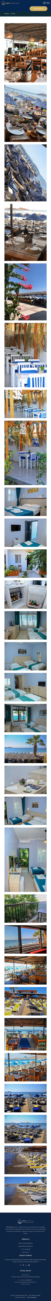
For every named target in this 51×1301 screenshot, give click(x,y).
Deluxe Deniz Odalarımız (25, 1243)
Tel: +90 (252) (25, 1280)
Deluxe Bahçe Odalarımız (25, 1246)
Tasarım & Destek (20, 1297)
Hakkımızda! (25, 1252)
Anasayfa (6, 13)
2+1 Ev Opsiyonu (25, 1249)
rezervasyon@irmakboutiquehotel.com (25, 1282)
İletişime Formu (25, 1284)
